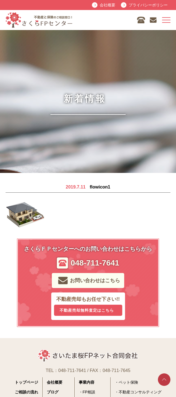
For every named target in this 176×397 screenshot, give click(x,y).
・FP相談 (87, 392)
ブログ (52, 392)
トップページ (26, 382)
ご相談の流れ (26, 392)
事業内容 (86, 382)
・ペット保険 (126, 382)
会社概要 (54, 382)
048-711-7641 (72, 370)
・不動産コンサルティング (138, 392)
